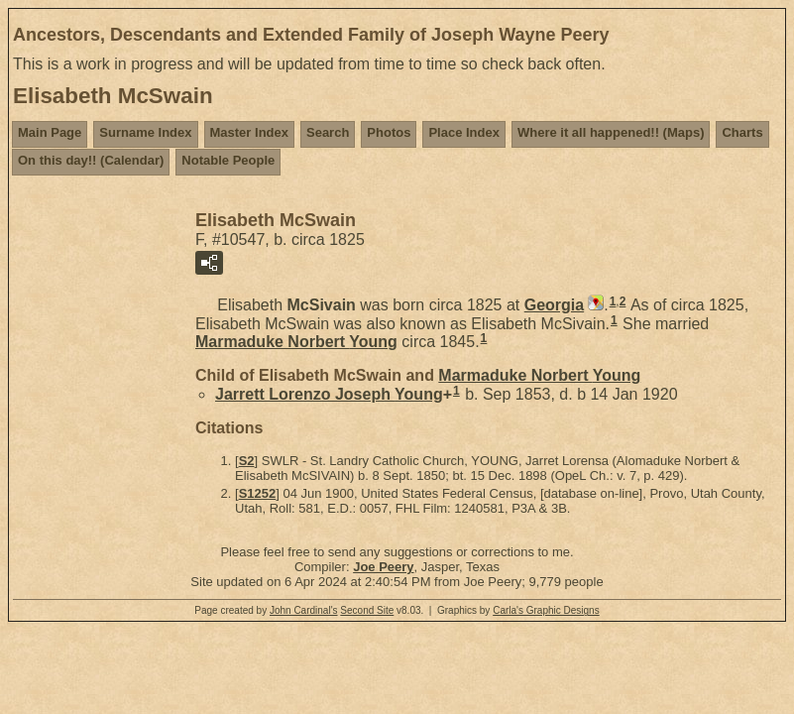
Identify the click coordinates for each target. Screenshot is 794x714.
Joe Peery (383, 566)
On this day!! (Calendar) (91, 160)
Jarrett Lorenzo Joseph (329, 394)
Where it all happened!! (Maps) (611, 132)
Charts (742, 132)
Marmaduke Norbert (296, 341)
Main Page (49, 132)
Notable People (228, 160)
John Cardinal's (304, 610)
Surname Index (145, 132)
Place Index (464, 132)
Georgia (554, 305)
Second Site (367, 610)
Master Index (249, 132)
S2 (247, 460)
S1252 (258, 493)
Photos (388, 132)
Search (327, 132)
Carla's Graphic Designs (546, 610)
